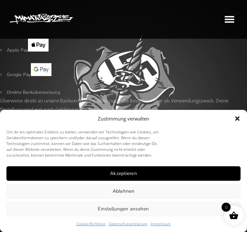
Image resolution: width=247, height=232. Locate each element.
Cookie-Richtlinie (90, 224)
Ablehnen (124, 191)
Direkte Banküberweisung (33, 92)
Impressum (161, 224)
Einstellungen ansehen (123, 209)
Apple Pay (28, 50)
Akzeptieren (123, 173)
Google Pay (29, 75)
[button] (237, 118)
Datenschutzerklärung (128, 224)
